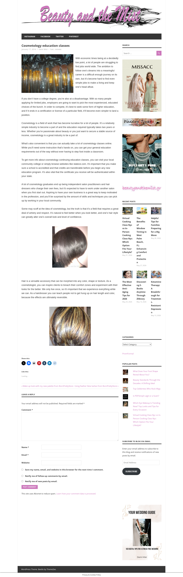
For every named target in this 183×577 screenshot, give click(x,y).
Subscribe (131, 471)
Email (25, 455)
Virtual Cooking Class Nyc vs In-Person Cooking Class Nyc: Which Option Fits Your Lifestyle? (127, 235)
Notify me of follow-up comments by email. (46, 476)
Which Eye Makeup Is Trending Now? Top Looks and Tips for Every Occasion (146, 406)
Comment (27, 409)
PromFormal (128, 353)
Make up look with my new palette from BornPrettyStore (48, 386)
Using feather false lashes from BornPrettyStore (96, 386)
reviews (58, 49)
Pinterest (74, 36)
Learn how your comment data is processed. (76, 493)
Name (25, 447)
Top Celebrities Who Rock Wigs (146, 388)
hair (52, 49)
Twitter (60, 36)
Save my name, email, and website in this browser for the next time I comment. (64, 469)
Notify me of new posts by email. (41, 481)
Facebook (45, 36)
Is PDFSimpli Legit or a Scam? (146, 396)
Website (26, 462)
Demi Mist (43, 49)
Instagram (29, 36)
